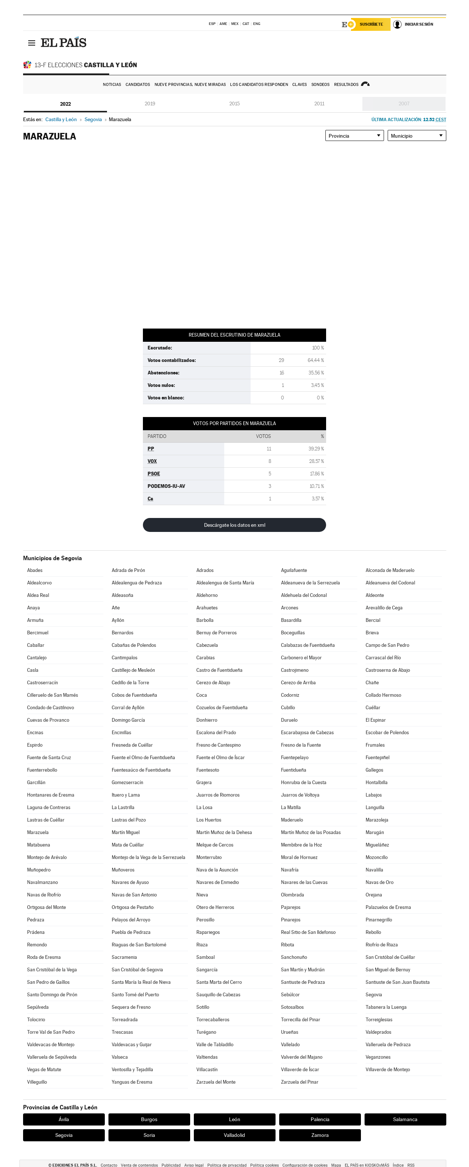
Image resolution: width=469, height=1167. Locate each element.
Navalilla (374, 870)
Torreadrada (125, 1019)
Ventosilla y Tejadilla (132, 1069)
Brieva (372, 632)
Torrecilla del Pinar (300, 1019)
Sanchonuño (294, 957)
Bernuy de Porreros (216, 632)
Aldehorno (207, 595)
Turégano (206, 1032)
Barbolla (205, 620)
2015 (234, 103)
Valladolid (234, 1135)
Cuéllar (373, 707)
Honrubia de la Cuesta (303, 782)
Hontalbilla (377, 782)
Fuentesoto (207, 770)
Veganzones (378, 1057)
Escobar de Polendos (387, 732)
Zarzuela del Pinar (299, 1082)
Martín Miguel (126, 832)
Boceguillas (293, 632)
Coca (201, 695)
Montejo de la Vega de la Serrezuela (148, 857)
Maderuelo (292, 820)
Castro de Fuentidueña (219, 670)
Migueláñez (377, 845)
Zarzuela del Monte (216, 1082)
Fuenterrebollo (42, 770)
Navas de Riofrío (44, 895)
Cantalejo (37, 657)
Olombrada (292, 895)
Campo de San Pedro (387, 645)
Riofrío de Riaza (382, 944)
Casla (32, 670)
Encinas (35, 732)
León (234, 1119)
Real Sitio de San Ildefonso (308, 932)
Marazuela (38, 832)
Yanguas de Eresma (132, 1082)
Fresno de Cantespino (218, 745)
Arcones (289, 607)
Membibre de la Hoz (301, 845)
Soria (149, 1135)
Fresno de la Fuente (301, 745)
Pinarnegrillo (379, 920)
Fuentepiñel (377, 757)
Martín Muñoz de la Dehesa (224, 832)
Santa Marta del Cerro (219, 982)
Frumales (375, 745)
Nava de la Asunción (217, 870)
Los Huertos (208, 820)
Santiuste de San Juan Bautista (398, 982)
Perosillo (205, 920)
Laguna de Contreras (48, 807)
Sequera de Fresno (131, 1007)
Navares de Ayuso (130, 882)
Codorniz (290, 695)
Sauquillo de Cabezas (218, 994)
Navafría (290, 870)
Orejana (374, 895)
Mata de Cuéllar (128, 845)
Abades (35, 570)
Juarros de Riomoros (218, 795)
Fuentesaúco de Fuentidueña (141, 770)
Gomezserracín (127, 782)
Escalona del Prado (216, 732)
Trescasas (122, 1032)
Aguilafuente (294, 570)
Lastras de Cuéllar (45, 820)
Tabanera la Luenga (386, 1007)
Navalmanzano (42, 882)
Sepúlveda (38, 1007)
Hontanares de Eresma (50, 795)
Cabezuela (207, 645)
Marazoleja (377, 820)
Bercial (373, 620)
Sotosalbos (292, 1007)
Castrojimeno (295, 670)
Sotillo (202, 1007)
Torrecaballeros (212, 1019)
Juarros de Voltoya (300, 795)
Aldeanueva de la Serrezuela (310, 583)
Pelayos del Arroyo (131, 920)
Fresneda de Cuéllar (132, 745)
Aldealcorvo (39, 583)
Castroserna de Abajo (388, 670)
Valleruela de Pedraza (388, 1044)
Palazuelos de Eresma (388, 907)
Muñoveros (123, 870)
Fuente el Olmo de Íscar (220, 757)
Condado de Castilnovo (50, 707)
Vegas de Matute (44, 1069)
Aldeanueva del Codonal (390, 583)
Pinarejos (290, 920)
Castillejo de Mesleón (133, 670)
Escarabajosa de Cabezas (307, 732)
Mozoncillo (377, 857)
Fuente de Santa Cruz (49, 757)
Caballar (35, 645)
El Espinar (376, 720)
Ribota (287, 944)
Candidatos (138, 84)
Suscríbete (371, 24)
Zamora (320, 1135)
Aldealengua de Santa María (225, 583)
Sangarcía (207, 969)
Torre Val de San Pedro (51, 1032)
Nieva (202, 895)
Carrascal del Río (383, 657)
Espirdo (35, 745)
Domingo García (128, 720)
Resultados (346, 84)
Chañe (372, 682)
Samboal (205, 957)
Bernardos (122, 632)
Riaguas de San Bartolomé (139, 944)
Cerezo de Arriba (298, 682)
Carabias (205, 657)
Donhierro (206, 720)
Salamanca (405, 1119)
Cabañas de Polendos (134, 645)
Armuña (35, 620)
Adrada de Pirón (128, 570)
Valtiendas (207, 1057)
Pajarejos (290, 907)
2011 (319, 103)
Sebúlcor (290, 994)
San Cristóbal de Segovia (137, 969)
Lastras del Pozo (129, 820)
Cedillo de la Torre (130, 682)
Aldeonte (375, 595)
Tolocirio (36, 1019)
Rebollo (373, 932)
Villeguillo (37, 1082)
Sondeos (320, 84)
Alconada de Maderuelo (390, 570)
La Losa (204, 807)
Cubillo (288, 707)
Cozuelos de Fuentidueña (222, 707)
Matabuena (38, 845)
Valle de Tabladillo (214, 1044)
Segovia (374, 994)
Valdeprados (378, 1032)
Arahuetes (207, 607)
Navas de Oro (380, 882)
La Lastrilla (123, 807)
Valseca (120, 1057)
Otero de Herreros (215, 907)
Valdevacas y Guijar (132, 1044)
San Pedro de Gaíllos (48, 982)
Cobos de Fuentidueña (134, 695)
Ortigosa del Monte (46, 907)
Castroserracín (42, 682)
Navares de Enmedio (217, 882)
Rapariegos (208, 932)
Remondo (37, 944)
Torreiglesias (379, 1019)
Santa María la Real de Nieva (141, 982)
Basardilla (291, 620)
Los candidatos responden (259, 84)
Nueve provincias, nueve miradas (190, 84)
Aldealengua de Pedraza (137, 583)
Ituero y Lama (126, 795)
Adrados (205, 570)
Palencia (320, 1119)
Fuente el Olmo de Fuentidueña (143, 757)
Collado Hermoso (383, 695)
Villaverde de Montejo (388, 1069)
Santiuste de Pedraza (303, 982)
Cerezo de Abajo (213, 682)
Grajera (204, 782)
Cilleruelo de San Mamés (52, 695)
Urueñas (289, 1032)
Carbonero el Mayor (301, 657)
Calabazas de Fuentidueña (308, 645)
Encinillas (121, 732)
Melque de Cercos (214, 845)
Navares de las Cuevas (304, 882)
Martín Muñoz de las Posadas (311, 832)
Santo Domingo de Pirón (52, 994)
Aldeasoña (122, 595)
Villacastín (207, 1069)
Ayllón (118, 620)
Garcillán (36, 782)
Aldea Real (38, 595)
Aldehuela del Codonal (304, 595)
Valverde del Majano (301, 1057)
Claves (299, 84)
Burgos (149, 1119)
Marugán (375, 832)
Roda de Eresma (44, 957)
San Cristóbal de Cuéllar (390, 957)
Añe (116, 607)
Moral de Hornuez (299, 857)
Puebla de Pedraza (131, 932)
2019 (150, 103)
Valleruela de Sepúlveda (52, 1057)
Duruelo (289, 720)
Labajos (374, 795)
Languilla (375, 807)
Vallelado (290, 1044)
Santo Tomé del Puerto (135, 994)
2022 (65, 104)
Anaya (33, 607)
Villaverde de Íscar (300, 1069)
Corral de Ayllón (128, 707)
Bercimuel (37, 632)
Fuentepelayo (295, 757)
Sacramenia (124, 957)
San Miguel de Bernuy (388, 969)
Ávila (64, 1119)
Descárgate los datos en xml (234, 525)
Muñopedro (39, 870)
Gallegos (374, 770)
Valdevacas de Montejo (50, 1044)
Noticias (112, 84)
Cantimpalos (124, 657)
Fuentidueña (293, 770)
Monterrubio (209, 857)
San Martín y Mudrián (303, 969)
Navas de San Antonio (134, 895)
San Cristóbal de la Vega (52, 969)
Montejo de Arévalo (47, 857)
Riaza (202, 944)
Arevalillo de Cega (384, 607)
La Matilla (291, 807)
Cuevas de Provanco (48, 720)
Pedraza (35, 920)
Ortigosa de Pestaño (133, 907)
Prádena (36, 932)
